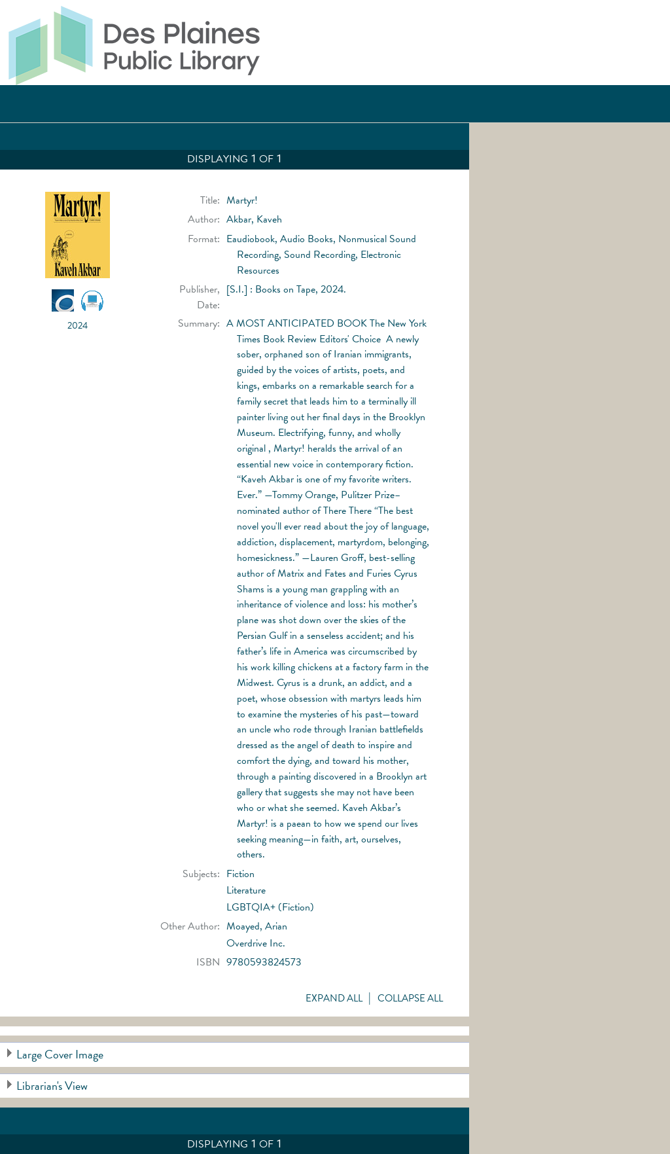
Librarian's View (52, 1085)
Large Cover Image (59, 1054)
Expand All (334, 998)
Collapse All (410, 998)
